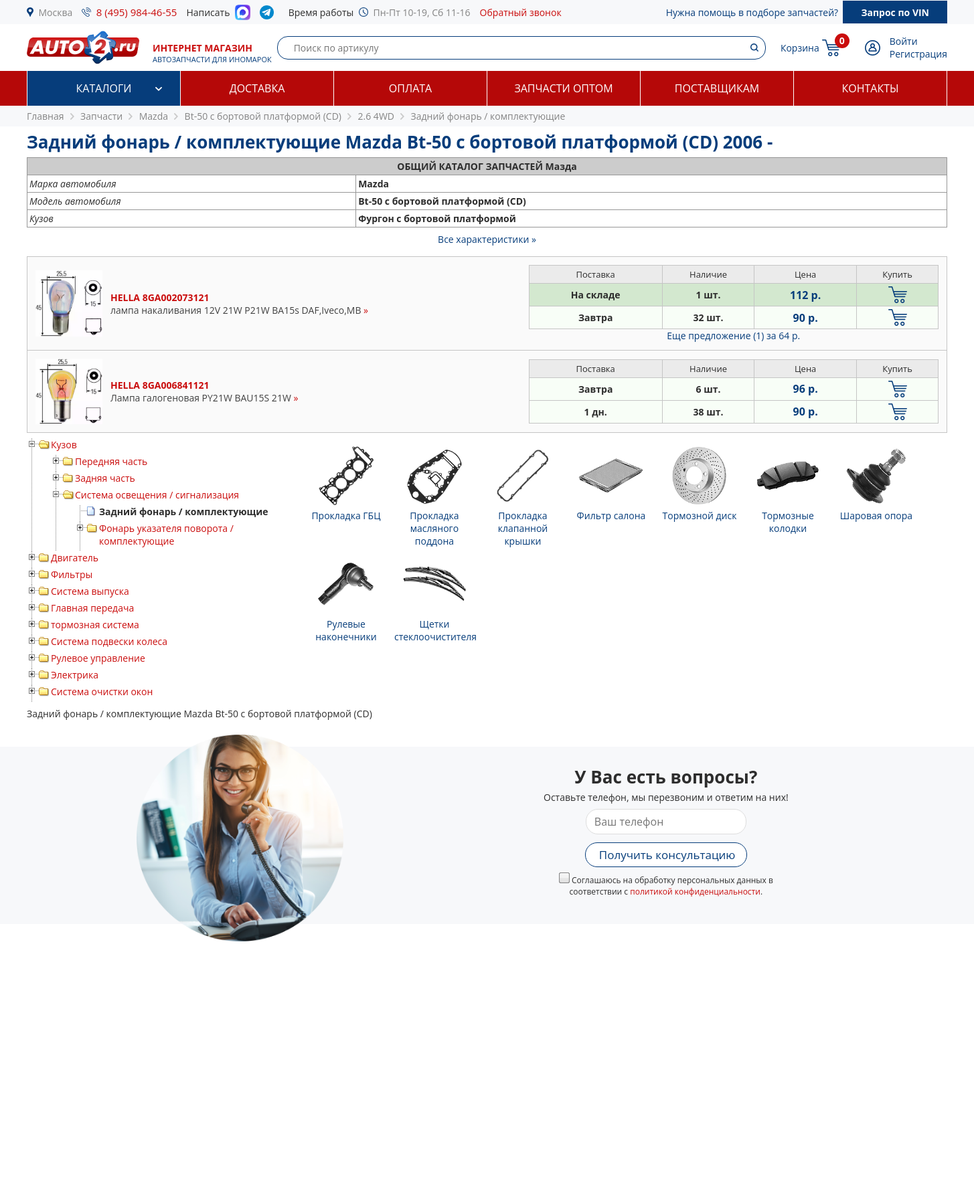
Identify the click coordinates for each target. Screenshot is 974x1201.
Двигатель (74, 557)
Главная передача (92, 608)
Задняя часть (105, 478)
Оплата (410, 88)
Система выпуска (90, 591)
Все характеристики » (487, 239)
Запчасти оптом (563, 88)
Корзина (800, 47)
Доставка (257, 88)
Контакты (869, 88)
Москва (56, 12)
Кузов (64, 444)
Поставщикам (717, 88)
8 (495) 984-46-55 (136, 12)
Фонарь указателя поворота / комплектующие (166, 534)
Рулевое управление (98, 658)
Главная (45, 116)
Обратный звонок (521, 12)
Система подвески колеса (109, 641)
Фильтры (71, 574)
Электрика (74, 674)
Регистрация (918, 54)
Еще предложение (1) (733, 335)
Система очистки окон (102, 691)
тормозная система (95, 624)
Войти (904, 41)
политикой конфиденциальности (695, 891)
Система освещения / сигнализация (157, 494)
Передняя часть (111, 461)
